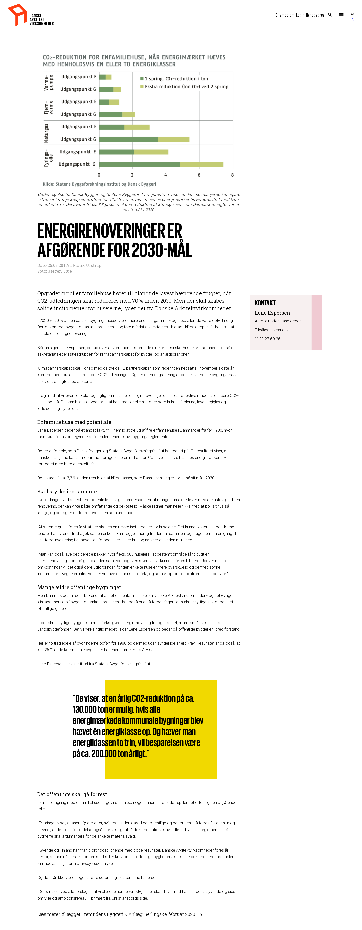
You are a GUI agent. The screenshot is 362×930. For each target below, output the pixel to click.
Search (330, 14)
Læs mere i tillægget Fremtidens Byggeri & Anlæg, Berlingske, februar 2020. (116, 914)
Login (300, 14)
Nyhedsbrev (315, 14)
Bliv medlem (285, 14)
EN (351, 19)
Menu (341, 14)
